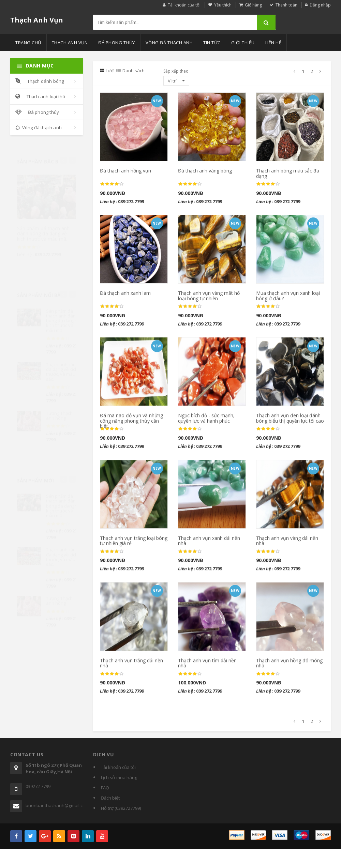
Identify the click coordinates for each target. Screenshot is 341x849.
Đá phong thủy (116, 43)
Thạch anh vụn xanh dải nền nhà (209, 544)
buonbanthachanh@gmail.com (54, 805)
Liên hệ (273, 43)
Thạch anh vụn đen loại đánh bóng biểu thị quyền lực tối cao (290, 421)
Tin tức (212, 43)
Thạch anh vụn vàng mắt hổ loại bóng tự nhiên (209, 296)
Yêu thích (223, 5)
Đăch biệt (110, 798)
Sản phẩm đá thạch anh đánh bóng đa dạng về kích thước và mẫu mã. (43, 227)
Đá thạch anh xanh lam (125, 293)
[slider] (29, 240)
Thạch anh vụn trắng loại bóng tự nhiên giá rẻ (133, 544)
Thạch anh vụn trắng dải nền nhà (131, 666)
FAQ (105, 788)
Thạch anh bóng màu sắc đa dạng (287, 173)
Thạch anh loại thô (40, 96)
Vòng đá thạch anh (169, 43)
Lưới (107, 70)
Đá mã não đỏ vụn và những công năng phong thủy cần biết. (131, 424)
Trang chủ (28, 43)
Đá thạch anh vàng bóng (205, 171)
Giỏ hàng (253, 5)
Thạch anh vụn (70, 43)
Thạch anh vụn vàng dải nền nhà (287, 544)
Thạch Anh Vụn (36, 20)
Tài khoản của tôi (184, 5)
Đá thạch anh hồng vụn (125, 171)
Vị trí (176, 81)
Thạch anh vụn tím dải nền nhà (207, 666)
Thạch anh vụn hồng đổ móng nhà (289, 666)
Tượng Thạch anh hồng (59, 412)
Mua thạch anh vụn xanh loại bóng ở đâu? (288, 296)
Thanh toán (286, 5)
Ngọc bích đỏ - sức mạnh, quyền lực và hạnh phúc (206, 421)
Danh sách (130, 70)
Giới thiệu (243, 43)
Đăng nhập (320, 5)
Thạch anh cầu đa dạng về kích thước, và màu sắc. (62, 368)
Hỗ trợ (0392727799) (121, 808)
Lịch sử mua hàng (119, 777)
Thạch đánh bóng (39, 81)
